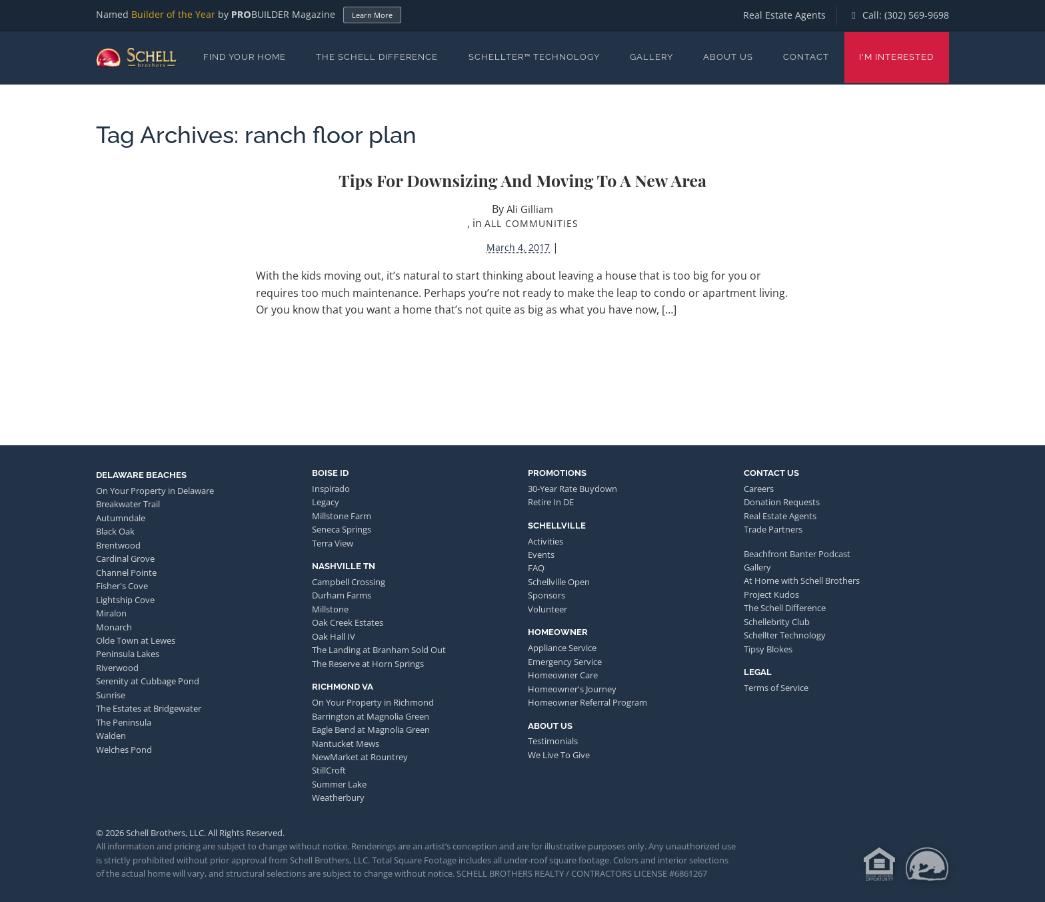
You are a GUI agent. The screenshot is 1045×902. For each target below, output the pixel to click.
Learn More (372, 15)
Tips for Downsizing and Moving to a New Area (522, 180)
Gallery (651, 57)
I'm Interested (896, 57)
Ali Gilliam (530, 209)
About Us (728, 57)
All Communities (531, 223)
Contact (806, 57)
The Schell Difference (377, 57)
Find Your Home (244, 57)
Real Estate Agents (784, 15)
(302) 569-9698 (916, 15)
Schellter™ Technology (534, 57)
